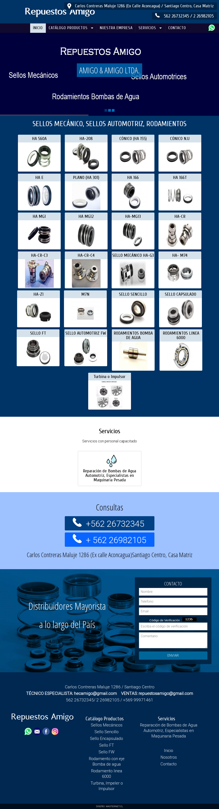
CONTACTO (177, 27)
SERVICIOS (147, 27)
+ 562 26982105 (116, 529)
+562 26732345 (116, 513)
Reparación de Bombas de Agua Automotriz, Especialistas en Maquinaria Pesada (168, 730)
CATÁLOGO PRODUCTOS (68, 27)
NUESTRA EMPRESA (116, 27)
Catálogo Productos (105, 719)
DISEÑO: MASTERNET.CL (109, 806)
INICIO (38, 27)
